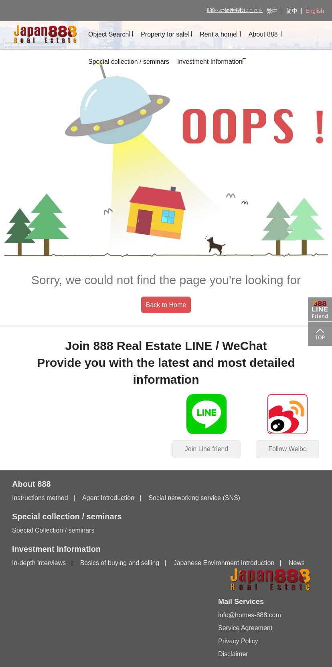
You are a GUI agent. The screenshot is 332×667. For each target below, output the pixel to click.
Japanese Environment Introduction (224, 562)
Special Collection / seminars (53, 530)
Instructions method (40, 497)
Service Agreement (245, 627)
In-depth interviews (39, 562)
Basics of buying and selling (119, 562)
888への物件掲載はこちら (235, 10)
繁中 (272, 11)
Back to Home (166, 304)
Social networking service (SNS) (194, 497)
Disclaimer (233, 654)
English (315, 11)
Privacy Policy (238, 641)
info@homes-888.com (249, 615)
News (297, 562)
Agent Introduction (108, 497)
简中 (292, 11)
